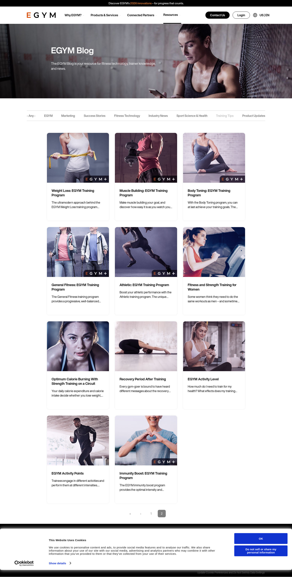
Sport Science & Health (192, 115)
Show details (57, 570)
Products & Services (104, 15)
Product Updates (253, 115)
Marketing (68, 115)
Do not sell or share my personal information (260, 558)
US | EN (264, 15)
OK (261, 545)
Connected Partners (140, 15)
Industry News (158, 115)
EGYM (48, 115)
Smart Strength (80, 533)
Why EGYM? (73, 15)
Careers (178, 533)
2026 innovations (141, 3)
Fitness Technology (127, 115)
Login (241, 15)
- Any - (31, 115)
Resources (170, 15)
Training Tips (225, 115)
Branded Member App (135, 533)
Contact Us (217, 15)
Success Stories (94, 115)
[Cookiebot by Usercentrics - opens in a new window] (24, 570)
